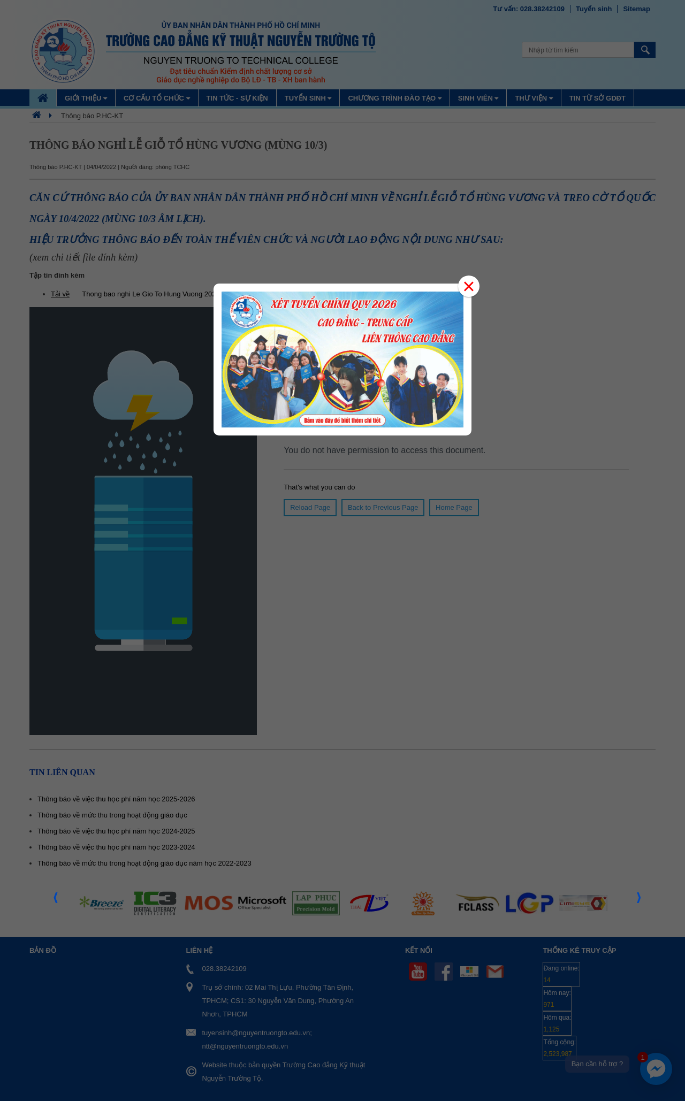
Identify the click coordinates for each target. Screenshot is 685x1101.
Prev (56, 900)
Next (639, 900)
